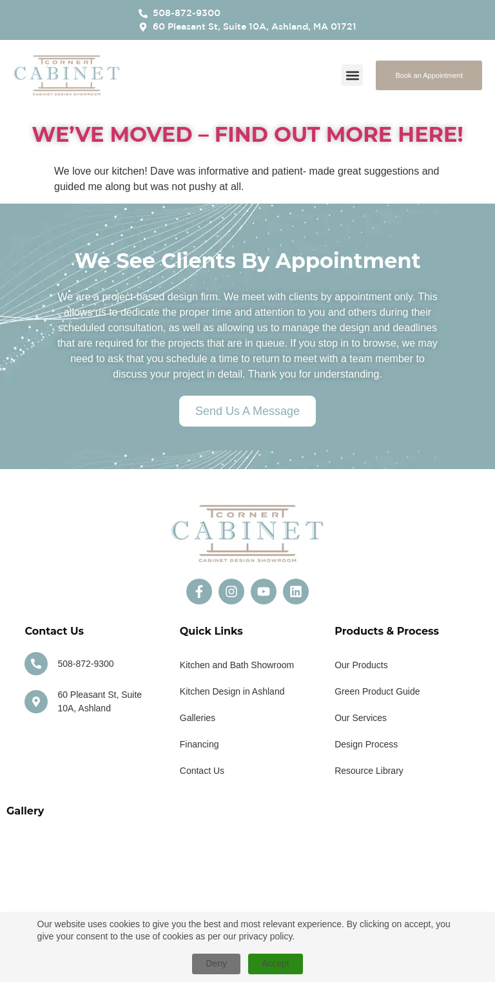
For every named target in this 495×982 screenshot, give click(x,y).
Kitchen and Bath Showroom (237, 665)
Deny (216, 963)
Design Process (366, 744)
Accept (275, 963)
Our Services (361, 718)
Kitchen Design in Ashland (232, 691)
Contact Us (202, 770)
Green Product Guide (377, 691)
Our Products (361, 665)
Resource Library (369, 770)
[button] (352, 75)
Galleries (197, 718)
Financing (199, 744)
